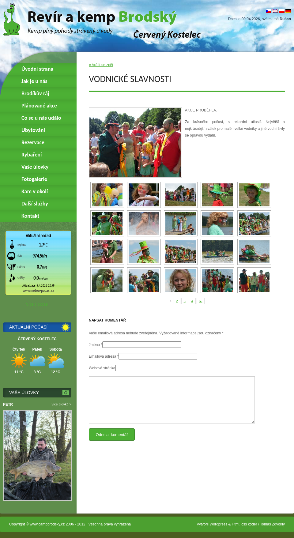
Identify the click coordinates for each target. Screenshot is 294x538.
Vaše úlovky (34, 167)
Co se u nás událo (41, 118)
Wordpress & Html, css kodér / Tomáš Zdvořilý (247, 524)
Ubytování (33, 130)
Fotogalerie (34, 179)
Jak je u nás (34, 81)
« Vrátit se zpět (101, 65)
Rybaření (31, 154)
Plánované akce (39, 105)
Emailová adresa (102, 356)
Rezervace (32, 142)
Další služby (34, 203)
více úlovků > (61, 404)
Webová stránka (102, 368)
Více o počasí (37, 304)
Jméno (94, 345)
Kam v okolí (34, 191)
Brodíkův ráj (35, 93)
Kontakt (30, 216)
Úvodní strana (37, 69)
